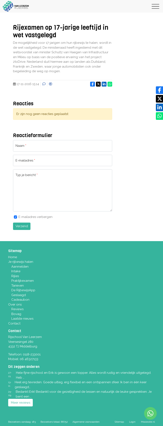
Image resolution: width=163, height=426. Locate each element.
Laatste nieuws (22, 319)
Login (132, 421)
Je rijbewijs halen (20, 262)
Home (12, 257)
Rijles (15, 276)
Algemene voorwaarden (86, 421)
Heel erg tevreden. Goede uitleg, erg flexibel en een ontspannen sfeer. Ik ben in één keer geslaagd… (81, 384)
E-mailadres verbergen (35, 217)
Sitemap (119, 421)
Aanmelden (20, 266)
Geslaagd (18, 295)
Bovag (16, 314)
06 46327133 (29, 359)
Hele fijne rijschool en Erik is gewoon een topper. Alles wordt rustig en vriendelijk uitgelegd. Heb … (83, 375)
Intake (15, 271)
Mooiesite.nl (148, 421)
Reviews (17, 309)
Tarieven (17, 285)
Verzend (22, 226)
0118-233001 (32, 354)
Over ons (15, 304)
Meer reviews (20, 403)
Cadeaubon (20, 300)
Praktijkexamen (22, 281)
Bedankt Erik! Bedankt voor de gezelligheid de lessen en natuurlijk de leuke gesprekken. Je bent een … (84, 394)
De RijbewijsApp (23, 290)
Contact (14, 323)
